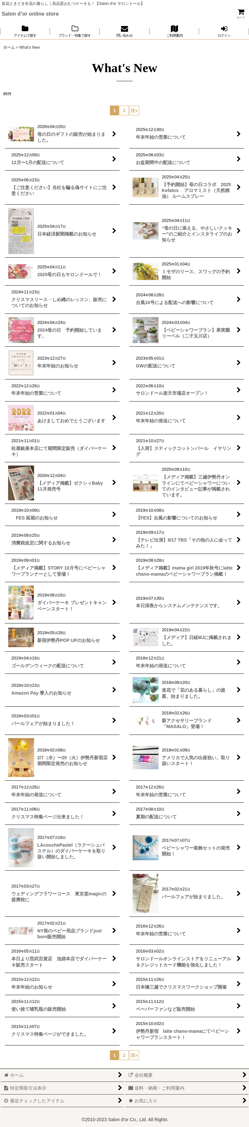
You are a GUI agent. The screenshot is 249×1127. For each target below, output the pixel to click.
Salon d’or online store (30, 14)
